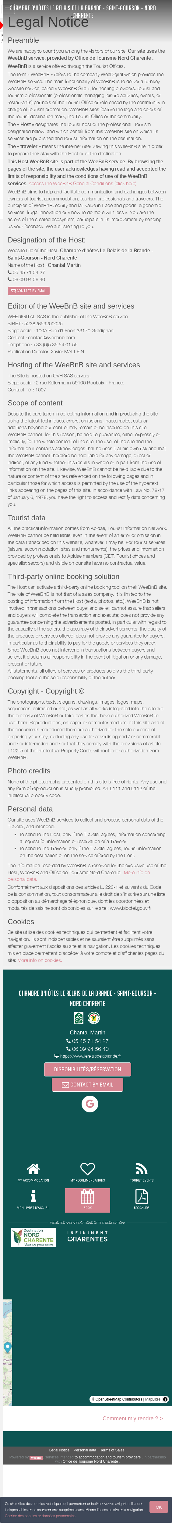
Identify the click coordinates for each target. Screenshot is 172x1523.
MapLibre (152, 1458)
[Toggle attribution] (165, 1457)
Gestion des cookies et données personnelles (40, 1516)
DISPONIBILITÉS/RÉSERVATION (94, 1126)
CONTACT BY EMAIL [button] (42, 312)
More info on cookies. (100, 1016)
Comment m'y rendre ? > (133, 1477)
